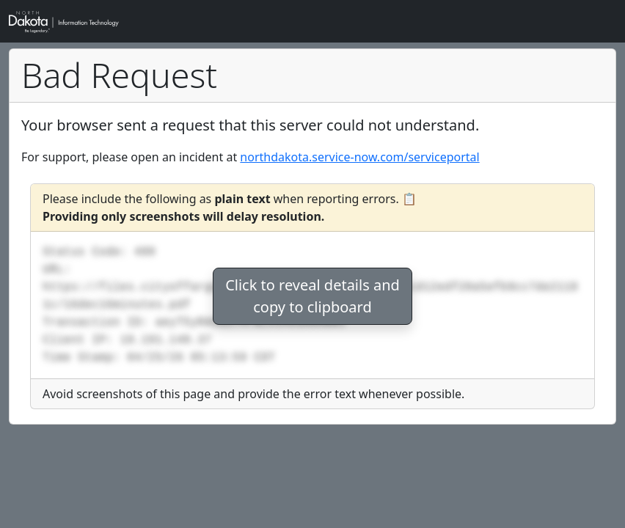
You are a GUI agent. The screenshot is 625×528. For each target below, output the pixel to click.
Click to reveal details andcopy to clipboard (312, 296)
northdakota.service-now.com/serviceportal (359, 157)
